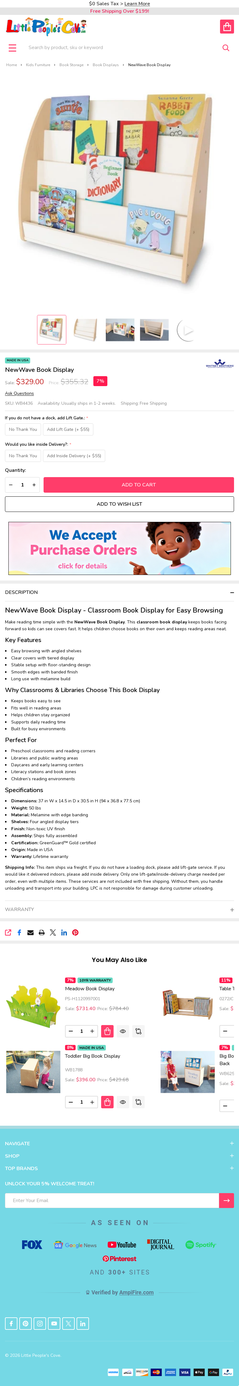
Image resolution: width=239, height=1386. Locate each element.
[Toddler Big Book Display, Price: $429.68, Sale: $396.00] (33, 1072)
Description (21, 592)
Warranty (19, 909)
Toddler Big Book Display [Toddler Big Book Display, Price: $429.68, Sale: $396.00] (92, 1056)
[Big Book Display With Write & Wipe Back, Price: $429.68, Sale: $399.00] (188, 1072)
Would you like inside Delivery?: (38, 445)
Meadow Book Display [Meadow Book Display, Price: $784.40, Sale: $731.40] (90, 989)
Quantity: (15, 471)
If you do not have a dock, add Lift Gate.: (46, 418)
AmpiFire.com (136, 1293)
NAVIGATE (119, 1144)
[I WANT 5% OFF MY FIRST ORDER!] (226, 1200)
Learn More (137, 3)
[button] (119, 548)
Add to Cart (139, 485)
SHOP (119, 1156)
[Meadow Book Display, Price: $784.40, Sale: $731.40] (33, 1005)
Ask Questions (19, 393)
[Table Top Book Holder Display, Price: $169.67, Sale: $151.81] (188, 1005)
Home (11, 64)
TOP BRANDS (119, 1168)
